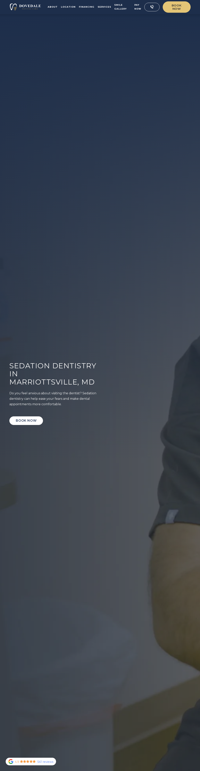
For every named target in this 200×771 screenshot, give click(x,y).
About (53, 6)
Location (68, 6)
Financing (86, 6)
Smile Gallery (120, 7)
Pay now (137, 7)
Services (104, 6)
